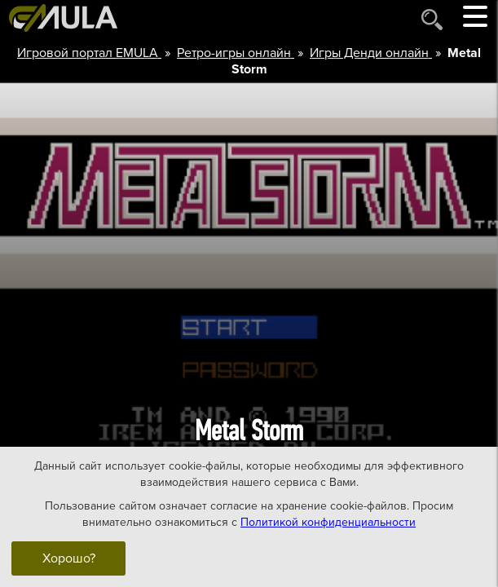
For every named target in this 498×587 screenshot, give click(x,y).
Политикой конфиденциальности (328, 521)
